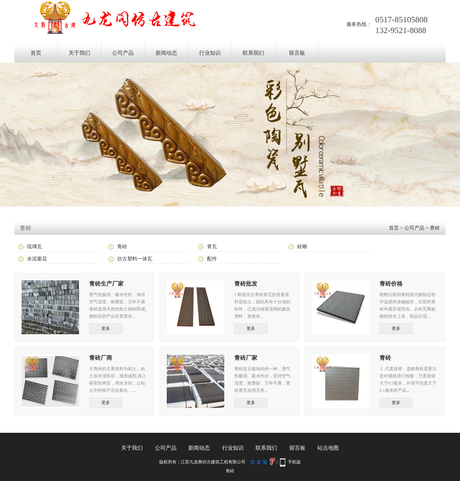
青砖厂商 (100, 358)
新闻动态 (166, 53)
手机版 (294, 461)
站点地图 (328, 448)
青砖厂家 (245, 358)
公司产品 (123, 53)
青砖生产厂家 (106, 284)
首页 (36, 53)
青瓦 (212, 246)
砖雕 (302, 246)
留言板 (297, 53)
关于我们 (79, 53)
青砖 (435, 228)
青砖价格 (391, 284)
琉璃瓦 (34, 246)
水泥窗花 (37, 259)
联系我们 (253, 53)
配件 (212, 259)
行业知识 (210, 53)
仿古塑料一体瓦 (134, 259)
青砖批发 (245, 284)
